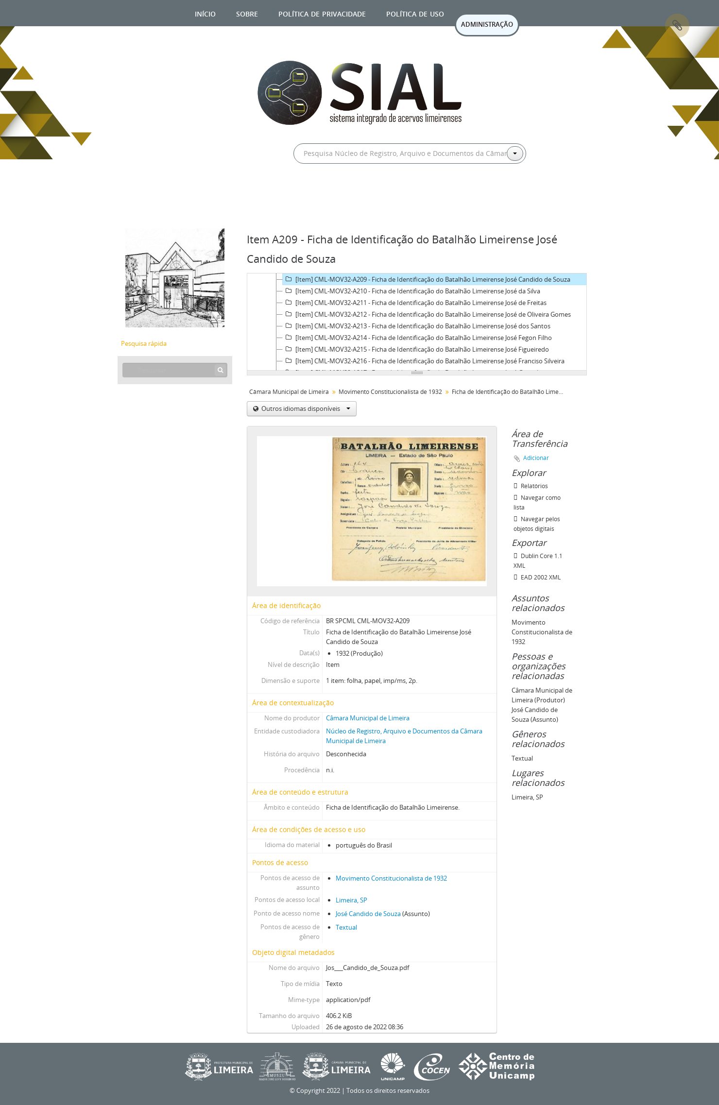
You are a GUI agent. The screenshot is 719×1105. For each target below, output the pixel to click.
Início (205, 12)
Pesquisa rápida (144, 343)
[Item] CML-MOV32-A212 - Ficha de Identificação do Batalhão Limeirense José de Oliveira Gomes (427, 314)
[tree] (416, 322)
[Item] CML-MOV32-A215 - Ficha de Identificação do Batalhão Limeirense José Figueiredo (416, 349)
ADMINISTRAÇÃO (487, 24)
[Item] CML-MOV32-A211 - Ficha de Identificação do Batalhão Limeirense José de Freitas (415, 302)
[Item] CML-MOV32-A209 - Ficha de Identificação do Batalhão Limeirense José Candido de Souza (426, 279)
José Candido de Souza (368, 913)
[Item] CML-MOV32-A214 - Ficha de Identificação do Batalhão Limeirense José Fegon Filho (417, 337)
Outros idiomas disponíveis (305, 408)
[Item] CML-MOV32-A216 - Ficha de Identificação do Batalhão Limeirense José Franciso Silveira (424, 361)
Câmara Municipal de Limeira (289, 392)
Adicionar (536, 458)
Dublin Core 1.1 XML (538, 561)
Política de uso (415, 12)
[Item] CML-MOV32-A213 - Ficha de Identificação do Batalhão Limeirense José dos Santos (416, 326)
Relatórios (531, 486)
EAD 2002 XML (537, 577)
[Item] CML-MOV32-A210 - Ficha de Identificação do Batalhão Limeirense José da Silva (411, 291)
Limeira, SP (351, 900)
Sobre (247, 12)
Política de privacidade (322, 12)
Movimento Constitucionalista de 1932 (390, 392)
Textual (346, 927)
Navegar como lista (537, 502)
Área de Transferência (677, 26)
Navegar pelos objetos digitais (537, 524)
